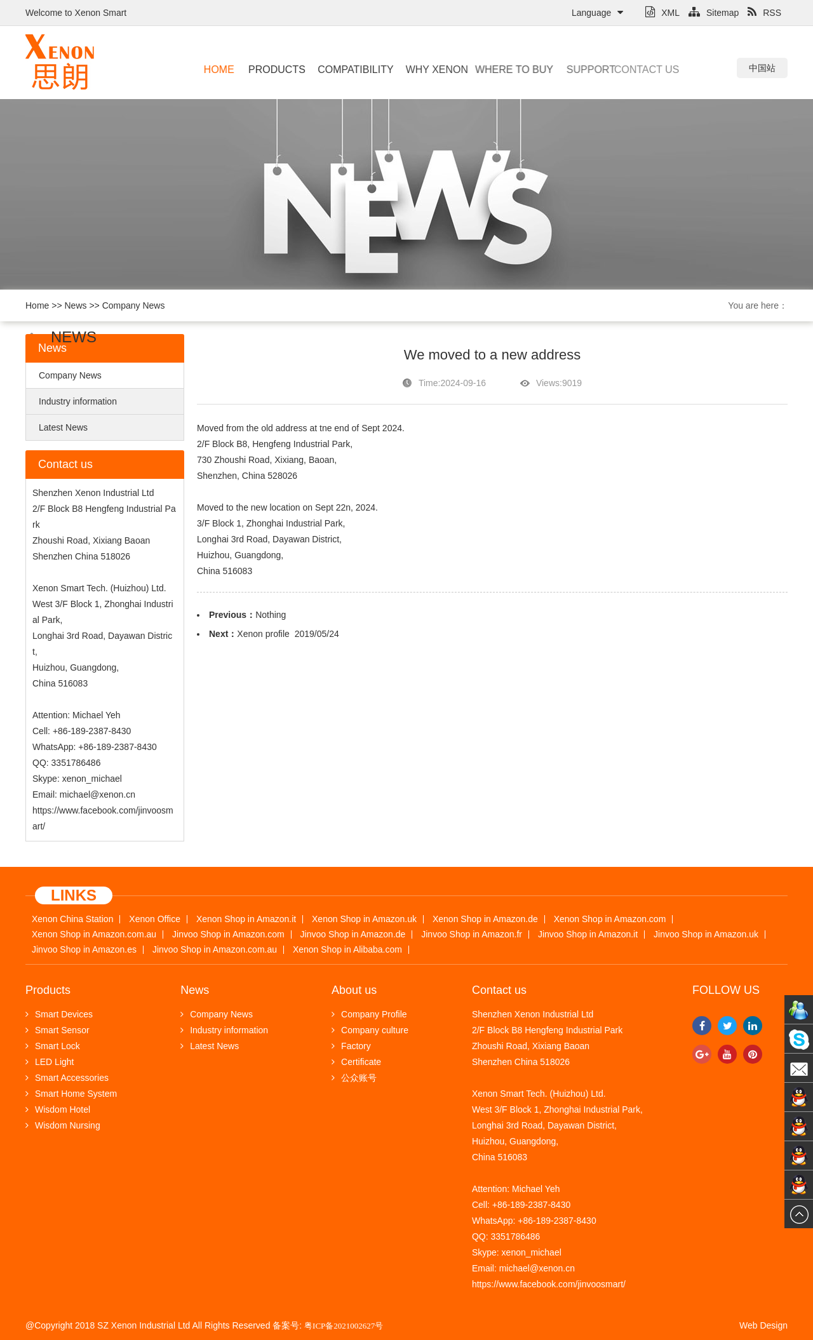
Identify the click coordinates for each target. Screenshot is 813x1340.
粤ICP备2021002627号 (343, 1325)
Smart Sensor (57, 1030)
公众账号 (354, 1078)
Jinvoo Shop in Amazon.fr (471, 934)
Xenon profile (263, 634)
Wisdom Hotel (57, 1109)
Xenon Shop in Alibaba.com (347, 950)
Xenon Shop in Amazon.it (246, 919)
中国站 (762, 68)
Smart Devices (59, 1014)
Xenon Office (154, 919)
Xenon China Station (72, 919)
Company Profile (369, 1014)
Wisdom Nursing (62, 1125)
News (76, 305)
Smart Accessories (67, 1078)
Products (275, 69)
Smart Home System (71, 1094)
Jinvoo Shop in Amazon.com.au (214, 950)
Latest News (63, 427)
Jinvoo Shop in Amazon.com (228, 934)
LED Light (49, 1062)
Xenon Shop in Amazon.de (485, 919)
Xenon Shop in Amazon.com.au (94, 934)
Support (581, 69)
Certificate (356, 1062)
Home (218, 69)
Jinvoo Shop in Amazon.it (588, 934)
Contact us (630, 69)
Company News (133, 305)
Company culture (370, 1030)
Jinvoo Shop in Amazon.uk (706, 934)
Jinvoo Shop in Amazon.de (353, 934)
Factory (351, 1046)
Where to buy (504, 69)
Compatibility (351, 69)
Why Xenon (431, 69)
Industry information (78, 401)
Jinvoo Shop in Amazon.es (84, 950)
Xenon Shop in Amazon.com (610, 919)
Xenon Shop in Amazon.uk (364, 919)
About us (354, 990)
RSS (764, 13)
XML (662, 13)
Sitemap (714, 13)
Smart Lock (52, 1046)
